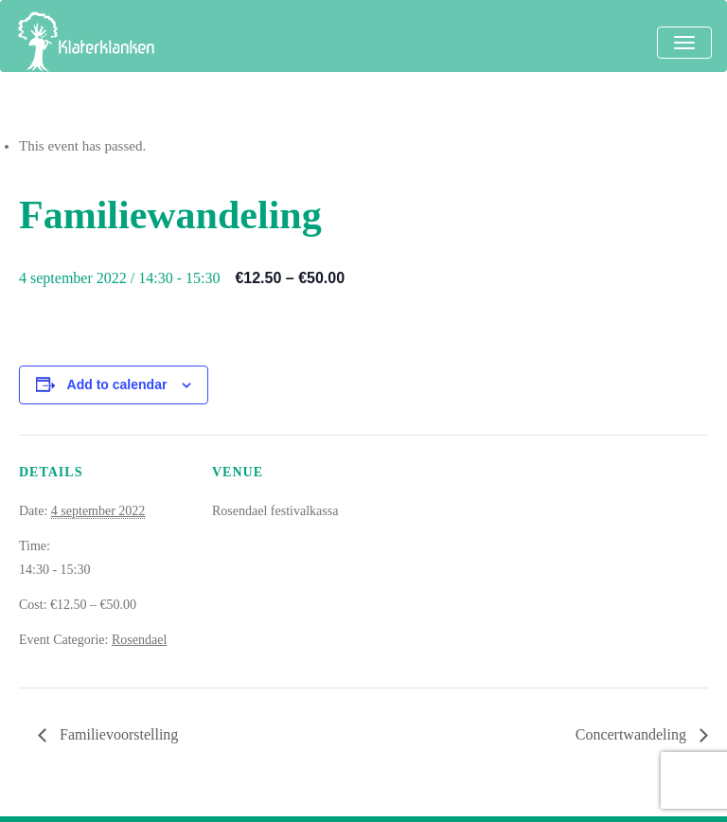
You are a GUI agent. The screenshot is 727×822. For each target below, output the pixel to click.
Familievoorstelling (117, 734)
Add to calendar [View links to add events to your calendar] (117, 384)
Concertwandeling (633, 734)
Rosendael (139, 640)
